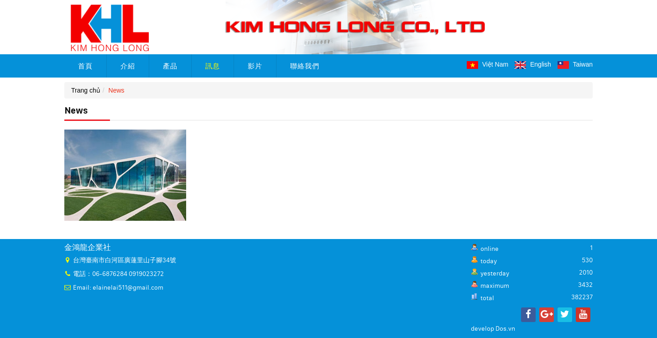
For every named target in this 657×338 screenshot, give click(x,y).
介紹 (127, 66)
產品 (170, 66)
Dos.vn (505, 329)
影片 (255, 66)
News (117, 90)
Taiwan (575, 64)
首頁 (85, 66)
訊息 (212, 66)
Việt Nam (487, 64)
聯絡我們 (304, 66)
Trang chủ (85, 90)
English (533, 64)
